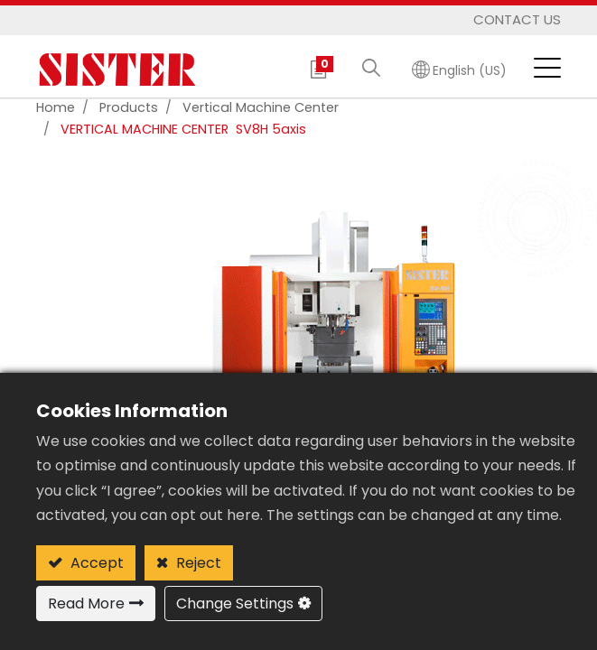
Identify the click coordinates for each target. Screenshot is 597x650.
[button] (371, 69)
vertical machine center (260, 107)
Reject (197, 562)
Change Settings (235, 603)
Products (128, 107)
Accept (95, 562)
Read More (86, 603)
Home (55, 107)
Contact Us (517, 19)
